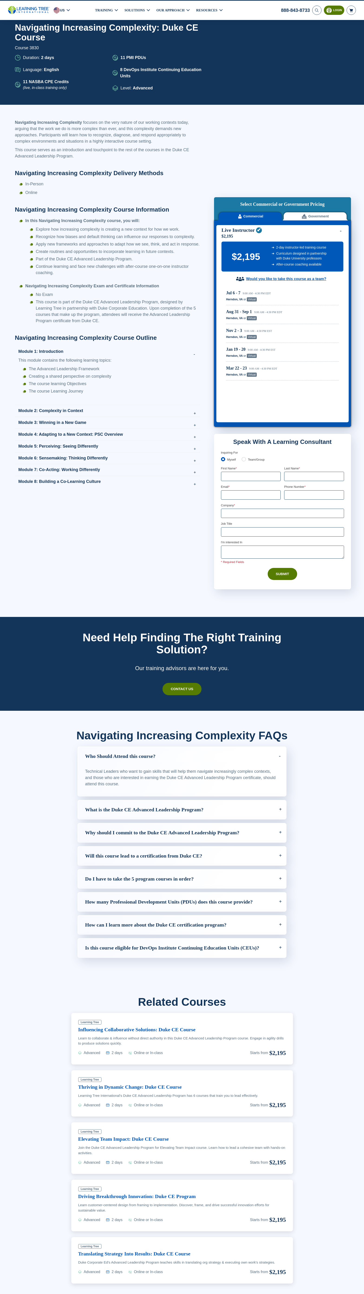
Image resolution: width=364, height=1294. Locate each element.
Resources (209, 9)
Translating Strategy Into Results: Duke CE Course (139, 1170)
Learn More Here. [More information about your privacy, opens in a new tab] (40, 1289)
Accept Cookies (295, 1286)
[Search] (316, 9)
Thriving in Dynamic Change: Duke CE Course (133, 1003)
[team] (245, 353)
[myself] (223, 353)
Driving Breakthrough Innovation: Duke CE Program (141, 1113)
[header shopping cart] (351, 9)
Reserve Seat (322, 216)
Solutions (135, 9)
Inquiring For (229, 346)
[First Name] (251, 370)
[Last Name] (314, 370)
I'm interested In (232, 437)
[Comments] (282, 447)
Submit (282, 469)
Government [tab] (315, 133)
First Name (229, 362)
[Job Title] (282, 426)
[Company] (282, 408)
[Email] (251, 389)
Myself (232, 353)
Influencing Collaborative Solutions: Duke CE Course (141, 946)
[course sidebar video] (282, 75)
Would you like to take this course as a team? (286, 196)
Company (228, 400)
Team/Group (258, 353)
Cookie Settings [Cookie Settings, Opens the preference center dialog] (262, 1286)
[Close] (356, 1285)
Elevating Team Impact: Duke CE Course (126, 1056)
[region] (283, 258)
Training (104, 9)
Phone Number (295, 381)
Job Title (226, 418)
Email (225, 381)
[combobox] (289, 389)
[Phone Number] (314, 389)
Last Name (292, 362)
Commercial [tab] (250, 133)
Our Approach (172, 9)
